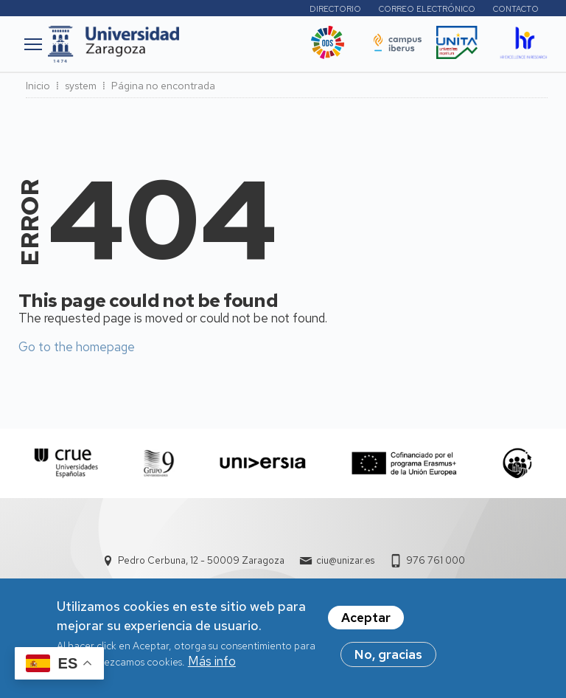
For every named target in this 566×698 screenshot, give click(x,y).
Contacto (516, 9)
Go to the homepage (76, 347)
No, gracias (388, 658)
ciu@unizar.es (345, 560)
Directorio (335, 9)
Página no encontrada (163, 85)
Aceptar (366, 621)
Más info (212, 665)
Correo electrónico (427, 9)
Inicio (38, 85)
